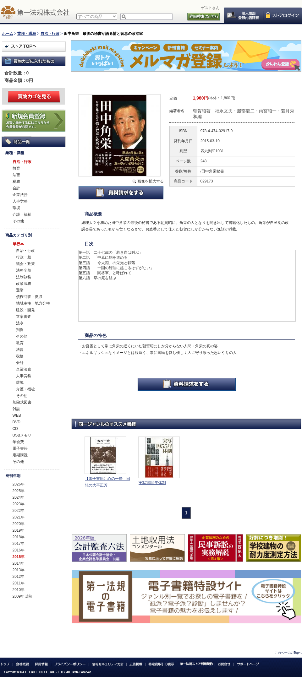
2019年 (19, 530)
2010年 (19, 590)
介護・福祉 (22, 214)
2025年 (19, 491)
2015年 (19, 557)
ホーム (7, 33)
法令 (20, 323)
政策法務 (23, 283)
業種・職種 (26, 33)
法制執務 (23, 277)
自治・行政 (50, 33)
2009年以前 (22, 596)
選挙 (20, 290)
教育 (16, 168)
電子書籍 (20, 448)
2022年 (19, 510)
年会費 (18, 442)
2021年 (19, 517)
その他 (18, 221)
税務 (16, 181)
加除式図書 (22, 402)
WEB (17, 415)
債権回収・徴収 (29, 297)
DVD (16, 422)
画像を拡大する (150, 181)
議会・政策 (25, 264)
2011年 (19, 583)
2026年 (19, 484)
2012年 (19, 576)
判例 (20, 330)
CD (15, 428)
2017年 (19, 543)
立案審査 (23, 316)
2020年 (19, 524)
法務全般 (23, 270)
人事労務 (20, 201)
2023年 (19, 504)
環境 (16, 208)
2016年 (19, 550)
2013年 (19, 570)
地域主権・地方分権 (33, 303)
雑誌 (16, 409)
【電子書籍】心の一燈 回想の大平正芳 (107, 481)
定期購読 (20, 455)
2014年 (19, 563)
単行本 (18, 244)
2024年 (19, 497)
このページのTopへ (288, 652)
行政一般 (23, 257)
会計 (16, 188)
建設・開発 (25, 310)
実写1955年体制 (152, 482)
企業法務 (20, 195)
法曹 (16, 175)
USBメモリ (22, 435)
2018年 (19, 537)
